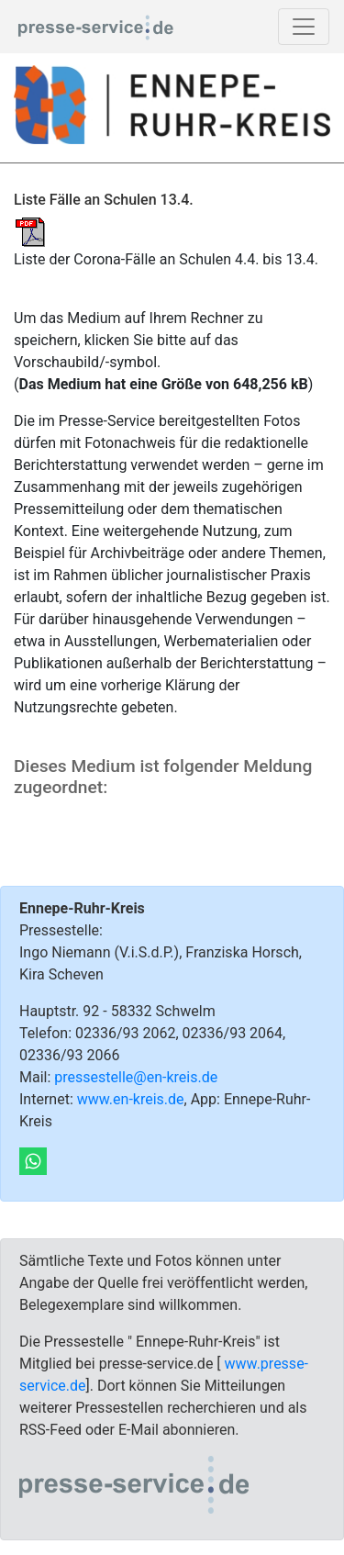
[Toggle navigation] (303, 26)
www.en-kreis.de (130, 1099)
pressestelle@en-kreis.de (135, 1077)
